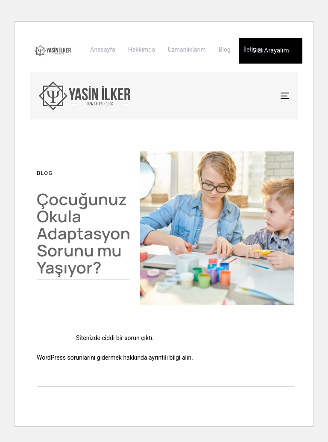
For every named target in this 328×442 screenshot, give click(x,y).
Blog (225, 49)
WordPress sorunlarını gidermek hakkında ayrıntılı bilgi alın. (115, 357)
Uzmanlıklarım (187, 49)
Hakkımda (141, 49)
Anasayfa (102, 49)
